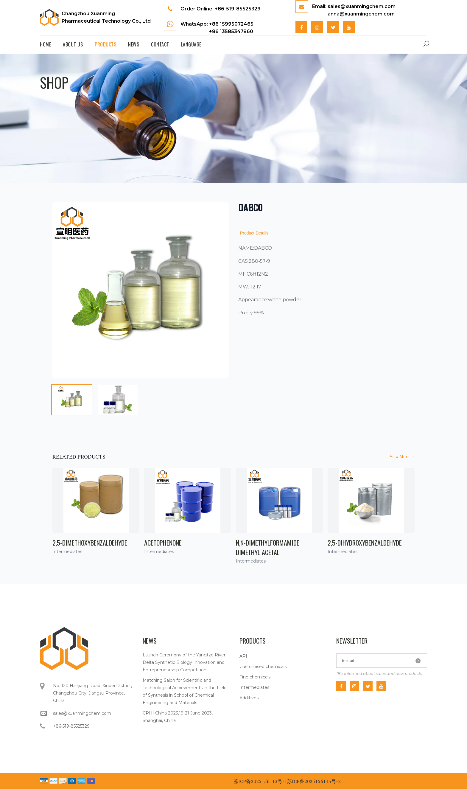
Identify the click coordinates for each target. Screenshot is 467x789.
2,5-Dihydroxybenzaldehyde (365, 542)
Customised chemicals (263, 666)
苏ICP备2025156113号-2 (314, 781)
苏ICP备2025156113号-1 (260, 781)
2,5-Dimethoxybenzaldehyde (89, 542)
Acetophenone (163, 542)
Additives (249, 698)
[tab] (71, 400)
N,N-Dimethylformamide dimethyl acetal (267, 547)
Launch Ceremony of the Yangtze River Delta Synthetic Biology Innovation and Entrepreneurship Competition (184, 662)
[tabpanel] (140, 290)
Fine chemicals (254, 677)
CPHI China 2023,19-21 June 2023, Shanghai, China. (178, 716)
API (243, 656)
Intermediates (254, 687)
